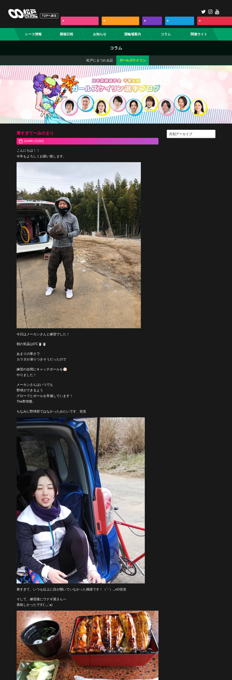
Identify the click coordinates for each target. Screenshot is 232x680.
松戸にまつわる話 (99, 60)
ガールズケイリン (132, 60)
